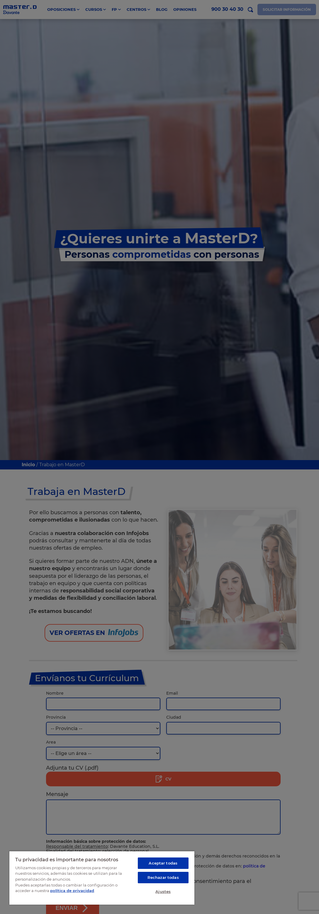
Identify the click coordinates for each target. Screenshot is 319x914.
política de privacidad (72, 890)
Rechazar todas (163, 877)
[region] (101, 878)
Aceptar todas (163, 863)
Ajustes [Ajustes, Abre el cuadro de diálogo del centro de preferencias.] (163, 891)
